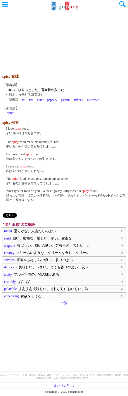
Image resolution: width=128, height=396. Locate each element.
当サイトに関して (64, 385)
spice (10, 113)
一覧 (64, 303)
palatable (47, 289)
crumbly (17, 281)
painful (65, 100)
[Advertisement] (64, 40)
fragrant (46, 245)
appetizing (23, 296)
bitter (40, 100)
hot (23, 100)
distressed (93, 100)
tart (31, 100)
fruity (31, 274)
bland (30, 231)
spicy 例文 (10, 123)
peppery (52, 100)
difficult (78, 100)
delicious (47, 267)
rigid (38, 238)
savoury (38, 260)
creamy (46, 253)
